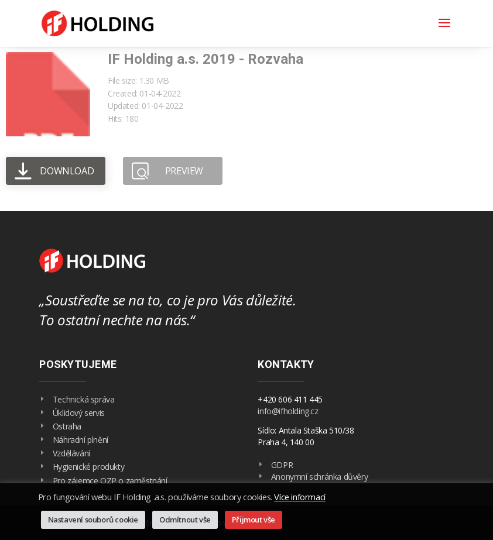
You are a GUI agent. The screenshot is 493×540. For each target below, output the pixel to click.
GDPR (282, 464)
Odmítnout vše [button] (185, 519)
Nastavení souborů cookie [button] (93, 519)
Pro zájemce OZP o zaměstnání (110, 480)
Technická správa (84, 399)
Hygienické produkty (88, 466)
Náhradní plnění (80, 439)
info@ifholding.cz (288, 411)
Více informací (299, 497)
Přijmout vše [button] (253, 519)
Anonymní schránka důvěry (319, 476)
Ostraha (67, 426)
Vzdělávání (71, 453)
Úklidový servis (79, 412)
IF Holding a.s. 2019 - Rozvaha (205, 59)
